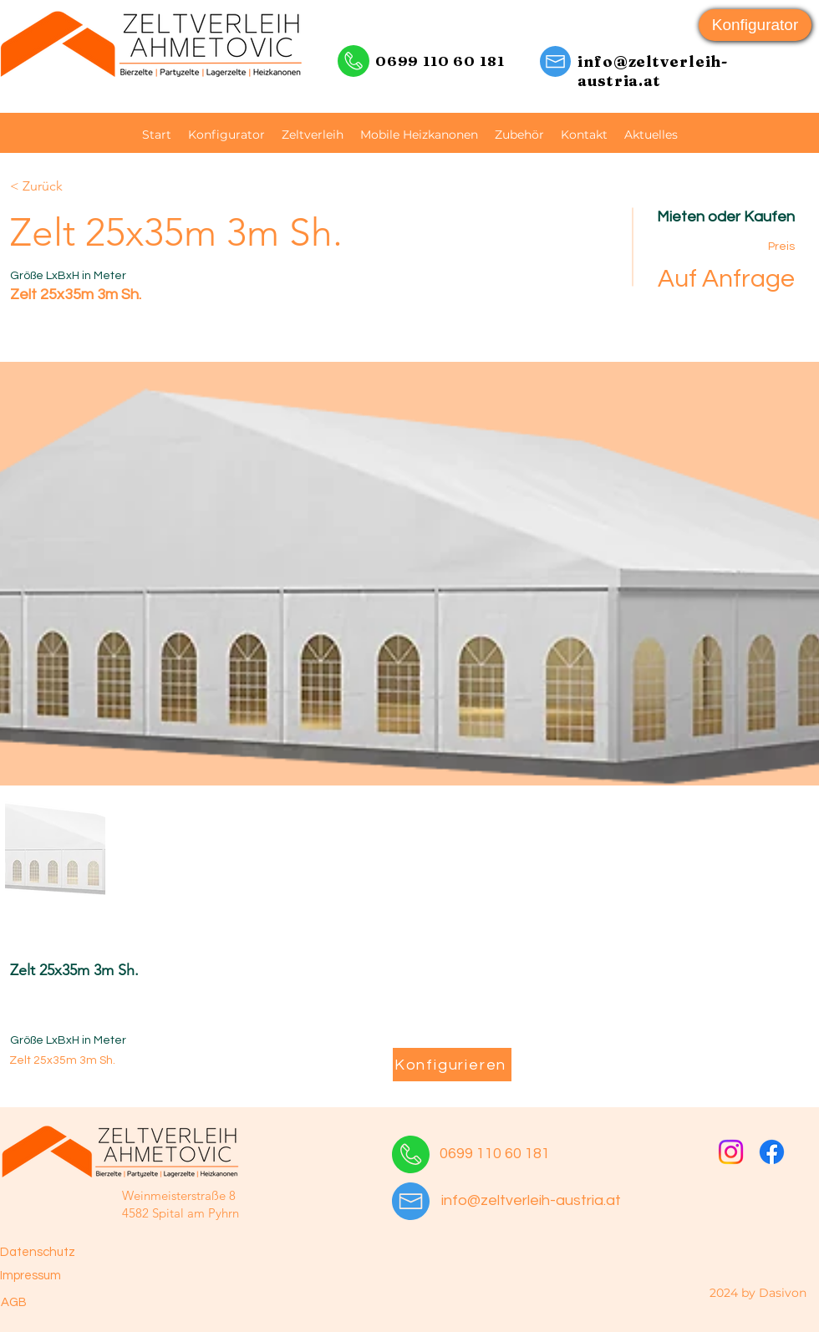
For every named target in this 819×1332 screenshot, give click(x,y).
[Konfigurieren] (452, 1064)
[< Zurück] (69, 186)
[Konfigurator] (755, 25)
